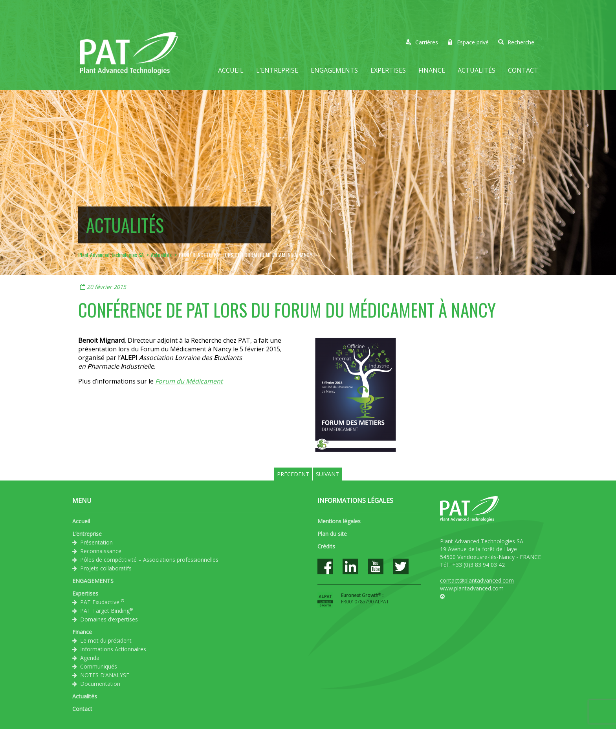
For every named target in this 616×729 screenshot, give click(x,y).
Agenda (89, 657)
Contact (523, 70)
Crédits (326, 546)
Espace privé (468, 42)
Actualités (476, 70)
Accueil (231, 70)
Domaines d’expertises (109, 619)
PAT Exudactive (102, 602)
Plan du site (332, 533)
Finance (431, 70)
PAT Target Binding (106, 610)
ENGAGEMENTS (334, 70)
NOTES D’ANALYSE (104, 675)
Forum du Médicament (189, 381)
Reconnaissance (100, 551)
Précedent (293, 474)
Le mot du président (106, 640)
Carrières (422, 42)
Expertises (388, 70)
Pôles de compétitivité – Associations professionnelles (149, 559)
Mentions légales (339, 521)
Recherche (516, 42)
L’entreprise (277, 70)
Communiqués (98, 666)
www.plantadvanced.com (472, 588)
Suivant (327, 474)
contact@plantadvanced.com (477, 580)
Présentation (96, 542)
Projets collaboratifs (106, 568)
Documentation (100, 683)
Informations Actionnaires (113, 649)
